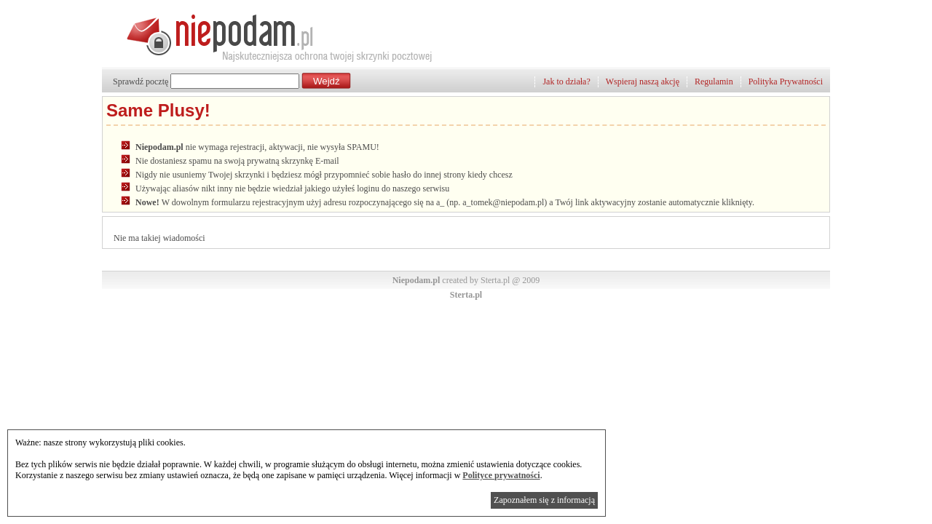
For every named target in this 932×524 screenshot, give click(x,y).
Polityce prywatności (501, 475)
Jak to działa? (566, 81)
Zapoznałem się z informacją (544, 500)
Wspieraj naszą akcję (642, 81)
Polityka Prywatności (786, 81)
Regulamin (714, 81)
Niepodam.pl (416, 280)
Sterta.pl (466, 295)
